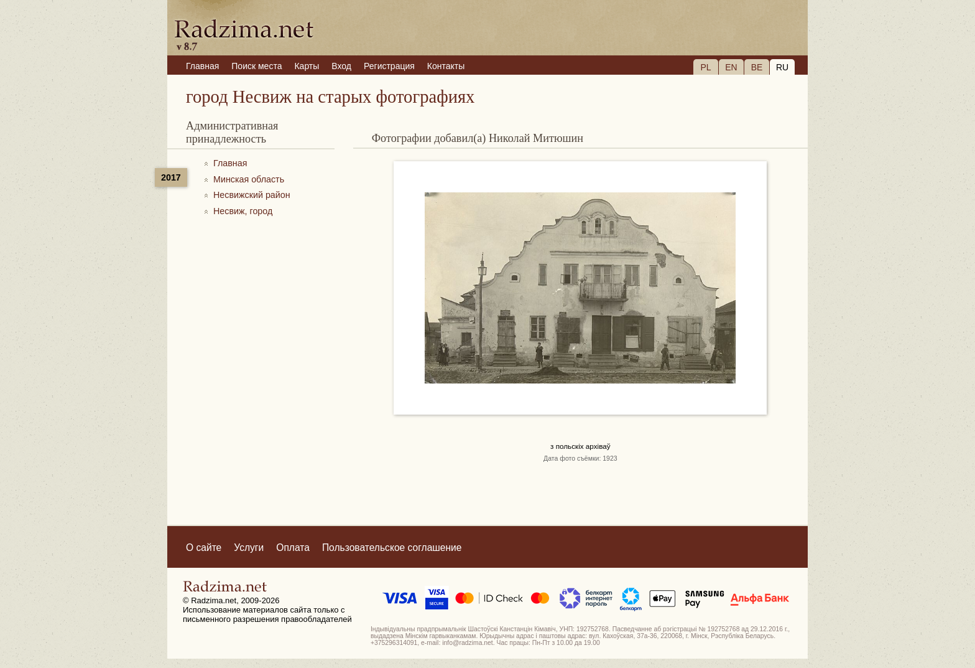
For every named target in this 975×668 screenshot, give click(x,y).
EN (731, 67)
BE (757, 67)
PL (705, 67)
